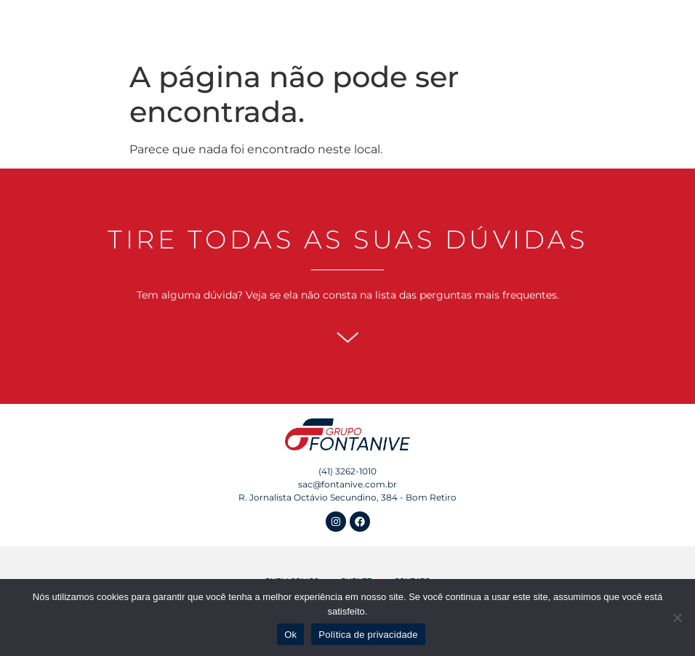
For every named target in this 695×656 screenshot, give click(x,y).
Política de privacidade (368, 634)
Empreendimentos (222, 23)
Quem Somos (123, 23)
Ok (290, 634)
